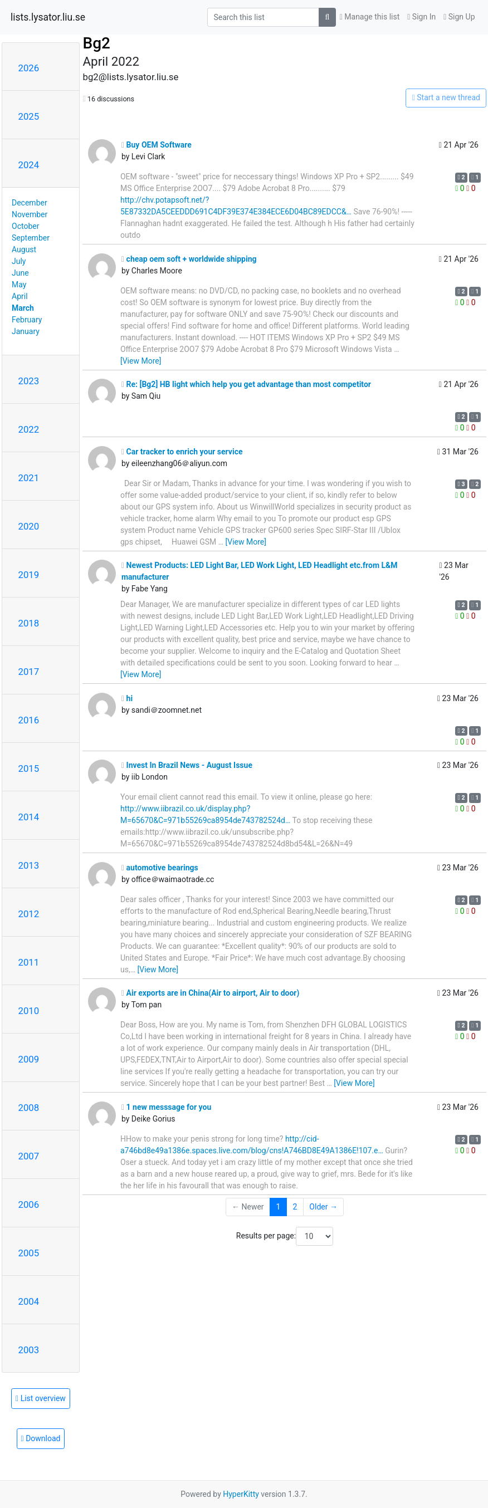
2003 (29, 1349)
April (20, 296)
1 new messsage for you (166, 1107)
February (27, 319)
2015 (29, 768)
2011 (29, 962)
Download (41, 1438)
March (23, 307)
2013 (29, 865)
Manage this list (370, 16)
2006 (29, 1204)
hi (127, 698)
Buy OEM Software (156, 144)
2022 (29, 429)
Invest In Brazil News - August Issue (186, 765)
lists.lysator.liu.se (48, 17)
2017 (29, 671)
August (24, 249)
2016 (29, 720)
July (19, 261)
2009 (29, 1059)
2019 (29, 574)
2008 (29, 1107)
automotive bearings (159, 867)
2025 (29, 116)
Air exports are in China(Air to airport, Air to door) (210, 992)
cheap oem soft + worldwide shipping (189, 258)
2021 (29, 477)
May (19, 284)
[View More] (140, 360)
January (26, 331)
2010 (29, 1010)
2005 (29, 1253)
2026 (29, 68)
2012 (29, 913)
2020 (29, 526)
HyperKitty (241, 1494)
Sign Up (459, 16)
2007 (29, 1156)
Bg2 (96, 43)
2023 (29, 380)
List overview (41, 1398)
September (31, 237)
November (29, 214)
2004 (29, 1301)
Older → (323, 1206)
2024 (29, 164)
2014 (29, 816)
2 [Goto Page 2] (294, 1206)
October (25, 226)
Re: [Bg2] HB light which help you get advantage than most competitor (246, 384)
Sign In (421, 16)
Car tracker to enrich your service (182, 451)
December (29, 202)
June (20, 272)
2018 (29, 623)
